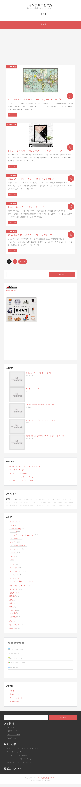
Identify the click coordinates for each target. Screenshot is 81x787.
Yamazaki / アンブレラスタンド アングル (40, 420)
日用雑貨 (12, 610)
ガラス (19, 499)
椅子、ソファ (14, 625)
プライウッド (13, 502)
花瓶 (12, 560)
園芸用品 (12, 596)
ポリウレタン (50, 505)
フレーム (13, 553)
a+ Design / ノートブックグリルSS (21, 480)
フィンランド (33, 505)
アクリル (26, 502)
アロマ (11, 525)
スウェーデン (37, 502)
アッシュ (31, 502)
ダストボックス (16, 539)
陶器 (72, 502)
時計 (11, 621)
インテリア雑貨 (11, 67)
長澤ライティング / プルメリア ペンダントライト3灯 (45, 436)
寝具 (11, 607)
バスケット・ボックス (18, 545)
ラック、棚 (13, 589)
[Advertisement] (40, 44)
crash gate (63, 505)
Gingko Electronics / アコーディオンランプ (24, 466)
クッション (13, 568)
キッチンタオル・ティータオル (21, 581)
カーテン (12, 564)
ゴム (68, 505)
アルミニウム (60, 499)
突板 (70, 502)
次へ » (22, 261)
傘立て (12, 556)
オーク (23, 499)
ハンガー (13, 542)
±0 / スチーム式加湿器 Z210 (19, 473)
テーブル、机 (14, 575)
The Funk (53, 778)
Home (43, 14)
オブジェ (13, 531)
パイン (8, 505)
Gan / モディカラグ (16, 470)
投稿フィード (14, 694)
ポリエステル (45, 499)
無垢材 (27, 499)
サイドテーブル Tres (33, 389)
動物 (13, 505)
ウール (19, 505)
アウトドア (13, 522)
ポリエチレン (57, 505)
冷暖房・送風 (14, 593)
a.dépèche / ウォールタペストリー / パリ (40, 404)
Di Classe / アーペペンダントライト (39, 373)
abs (42, 502)
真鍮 (55, 502)
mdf (28, 505)
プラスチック (43, 505)
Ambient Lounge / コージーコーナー (22, 477)
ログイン (12, 691)
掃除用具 (13, 617)
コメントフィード (15, 698)
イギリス (45, 502)
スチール (14, 499)
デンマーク (33, 499)
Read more (12, 115)
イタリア (38, 499)
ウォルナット (53, 499)
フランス (58, 502)
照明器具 (12, 628)
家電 (11, 603)
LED (70, 505)
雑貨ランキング (11, 290)
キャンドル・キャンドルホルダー (22, 535)
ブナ (19, 502)
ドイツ (21, 502)
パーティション (16, 549)
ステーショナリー (15, 571)
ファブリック (14, 578)
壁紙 (11, 600)
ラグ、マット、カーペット (19, 586)
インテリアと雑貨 (40, 5)
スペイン (25, 505)
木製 (8, 499)
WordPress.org (14, 701)
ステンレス (50, 502)
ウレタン (66, 499)
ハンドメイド (64, 502)
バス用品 (13, 613)
